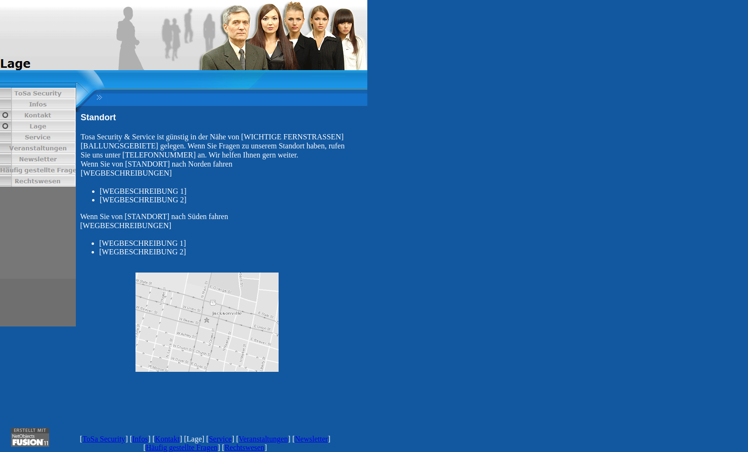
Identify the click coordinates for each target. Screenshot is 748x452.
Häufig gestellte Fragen (182, 447)
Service (220, 439)
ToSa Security (104, 439)
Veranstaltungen (263, 439)
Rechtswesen (245, 447)
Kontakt (167, 439)
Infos (140, 439)
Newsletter (311, 439)
